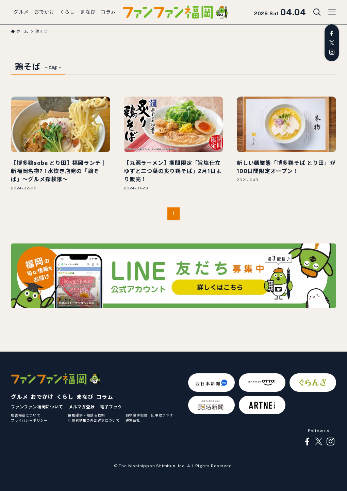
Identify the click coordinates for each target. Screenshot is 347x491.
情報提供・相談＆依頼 (86, 415)
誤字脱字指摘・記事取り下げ (149, 415)
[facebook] (331, 33)
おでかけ (42, 397)
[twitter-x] (331, 42)
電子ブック (111, 407)
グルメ (19, 397)
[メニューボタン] (332, 12)
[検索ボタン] (317, 12)
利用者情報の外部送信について (93, 420)
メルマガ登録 (82, 407)
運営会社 (133, 420)
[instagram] (331, 52)
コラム (104, 397)
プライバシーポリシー (29, 420)
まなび (84, 397)
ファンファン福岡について (37, 407)
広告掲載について (25, 415)
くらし (64, 397)
